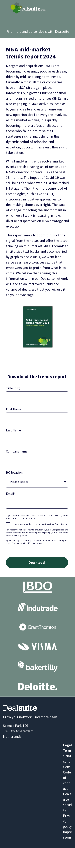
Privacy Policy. (21, 535)
